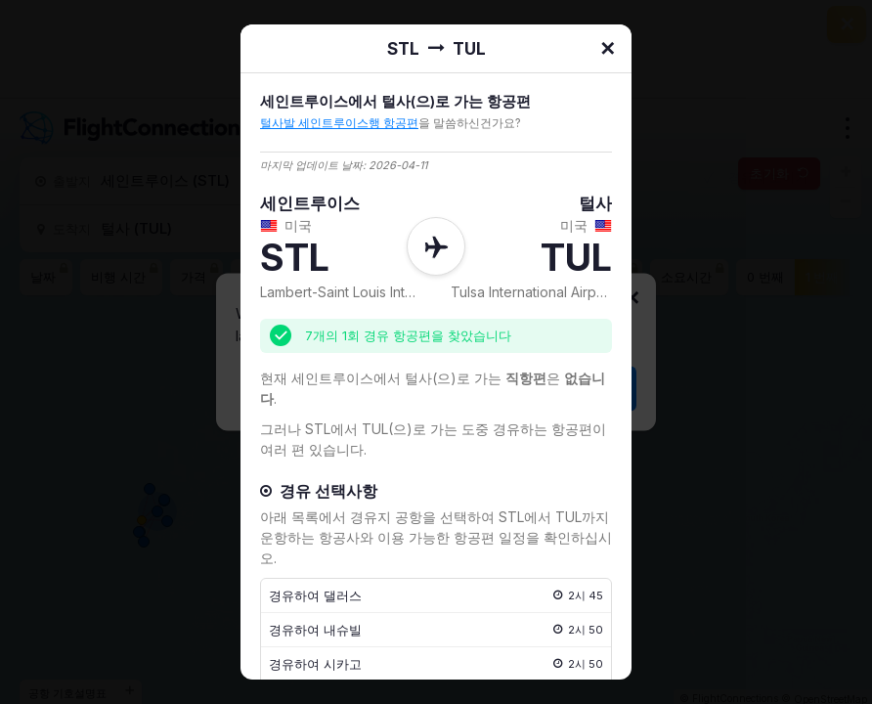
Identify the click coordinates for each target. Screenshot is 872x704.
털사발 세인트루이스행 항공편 (339, 122)
